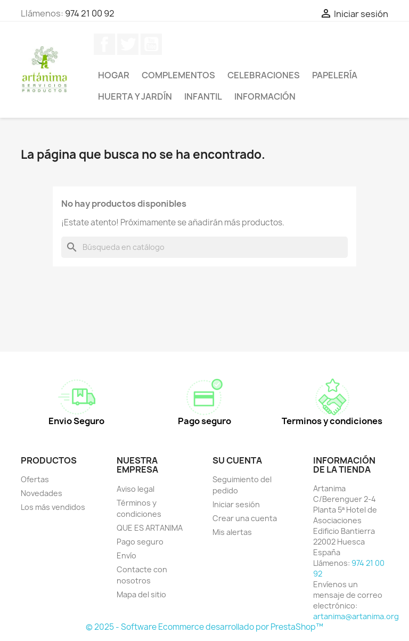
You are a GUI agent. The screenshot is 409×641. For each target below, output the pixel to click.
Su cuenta (237, 460)
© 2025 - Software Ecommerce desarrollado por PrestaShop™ (204, 626)
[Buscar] (204, 247)
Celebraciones (263, 75)
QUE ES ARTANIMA (150, 528)
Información (265, 96)
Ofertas (35, 479)
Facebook (104, 44)
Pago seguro (140, 542)
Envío (126, 555)
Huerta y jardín (135, 96)
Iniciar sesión (236, 504)
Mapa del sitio (141, 594)
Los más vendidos (53, 507)
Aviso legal (135, 489)
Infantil (203, 96)
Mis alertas (232, 532)
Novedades (41, 493)
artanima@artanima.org (356, 616)
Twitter (127, 44)
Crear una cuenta (244, 518)
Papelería (334, 75)
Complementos (178, 75)
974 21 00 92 (89, 13)
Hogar (113, 75)
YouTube (151, 44)
